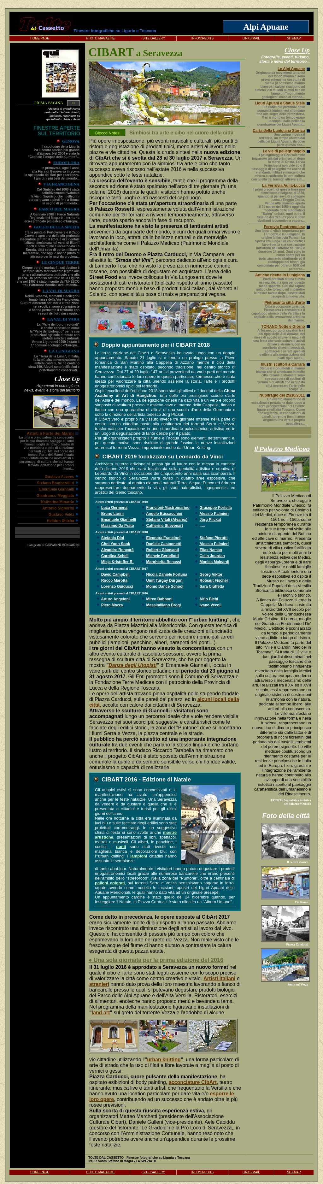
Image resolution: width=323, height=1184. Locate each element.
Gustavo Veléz (61, 514)
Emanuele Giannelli (56, 489)
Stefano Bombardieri (55, 483)
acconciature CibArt (193, 1082)
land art (101, 1012)
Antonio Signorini (58, 508)
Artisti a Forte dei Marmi (50, 433)
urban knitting (164, 1059)
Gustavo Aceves (59, 476)
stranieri (99, 984)
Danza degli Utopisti (133, 665)
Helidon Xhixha (60, 521)
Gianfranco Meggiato (55, 495)
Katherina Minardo (57, 502)
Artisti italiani (219, 978)
